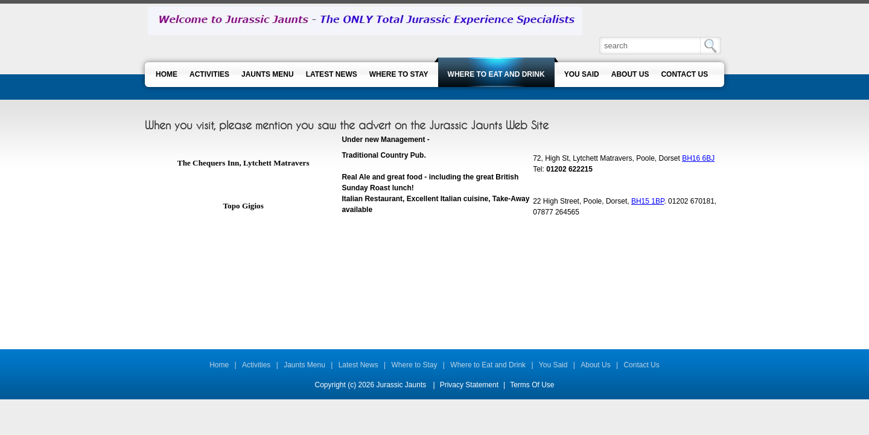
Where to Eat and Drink (488, 365)
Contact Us (641, 365)
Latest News (358, 365)
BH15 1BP (647, 201)
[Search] (650, 45)
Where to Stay (415, 365)
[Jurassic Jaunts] (365, 20)
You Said (553, 365)
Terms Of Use (532, 385)
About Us (595, 365)
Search (710, 45)
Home (219, 365)
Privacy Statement (469, 385)
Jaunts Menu (304, 365)
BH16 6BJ (698, 158)
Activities (256, 365)
